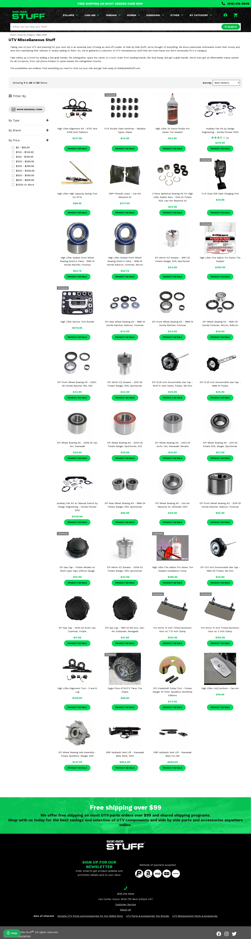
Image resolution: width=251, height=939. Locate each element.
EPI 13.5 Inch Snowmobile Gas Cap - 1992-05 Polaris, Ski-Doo (220, 569)
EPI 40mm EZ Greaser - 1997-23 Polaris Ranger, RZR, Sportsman (172, 259)
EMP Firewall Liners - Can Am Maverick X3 (125, 195)
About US (125, 909)
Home (13, 35)
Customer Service (125, 904)
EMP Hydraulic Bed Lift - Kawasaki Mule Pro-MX (172, 754)
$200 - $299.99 (23, 161)
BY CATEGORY (201, 15)
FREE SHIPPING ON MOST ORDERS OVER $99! (110, 3)
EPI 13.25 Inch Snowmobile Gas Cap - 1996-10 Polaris (220, 384)
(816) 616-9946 (235, 3)
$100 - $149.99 (23, 152)
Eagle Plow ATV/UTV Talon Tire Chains (125, 690)
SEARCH (231, 27)
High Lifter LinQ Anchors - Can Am (220, 688)
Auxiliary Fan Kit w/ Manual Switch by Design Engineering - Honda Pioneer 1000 (77, 507)
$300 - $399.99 (23, 166)
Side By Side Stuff (22, 932)
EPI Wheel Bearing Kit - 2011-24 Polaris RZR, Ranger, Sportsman (220, 444)
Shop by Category (26, 35)
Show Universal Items (27, 109)
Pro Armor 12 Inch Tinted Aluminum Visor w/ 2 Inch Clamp (220, 629)
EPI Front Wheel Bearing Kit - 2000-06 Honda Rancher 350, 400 (77, 384)
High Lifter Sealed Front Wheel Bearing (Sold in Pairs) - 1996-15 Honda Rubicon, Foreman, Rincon (125, 261)
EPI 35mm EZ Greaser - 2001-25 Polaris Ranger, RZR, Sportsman (124, 384)
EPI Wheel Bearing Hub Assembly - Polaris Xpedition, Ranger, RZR (77, 754)
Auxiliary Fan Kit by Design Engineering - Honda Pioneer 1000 (220, 130)
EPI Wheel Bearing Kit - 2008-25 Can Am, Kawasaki (77, 444)
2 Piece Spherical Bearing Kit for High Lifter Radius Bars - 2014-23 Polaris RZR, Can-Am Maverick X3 (172, 197)
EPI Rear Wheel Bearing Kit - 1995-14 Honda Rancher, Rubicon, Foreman (125, 323)
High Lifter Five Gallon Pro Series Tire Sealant (220, 259)
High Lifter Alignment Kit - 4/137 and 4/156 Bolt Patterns (77, 130)
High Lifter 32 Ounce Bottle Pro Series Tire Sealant (172, 130)
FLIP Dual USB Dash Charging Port (220, 193)
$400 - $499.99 (23, 170)
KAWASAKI (155, 15)
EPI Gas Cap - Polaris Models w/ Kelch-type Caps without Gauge (77, 569)
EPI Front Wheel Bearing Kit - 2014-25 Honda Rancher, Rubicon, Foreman (220, 505)
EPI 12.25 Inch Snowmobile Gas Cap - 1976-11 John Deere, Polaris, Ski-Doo (172, 384)
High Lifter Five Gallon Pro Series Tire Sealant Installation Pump (172, 569)
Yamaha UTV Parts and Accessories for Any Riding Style (90, 916)
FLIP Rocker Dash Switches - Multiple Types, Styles (125, 130)
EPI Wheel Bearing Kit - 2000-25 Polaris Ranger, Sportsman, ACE (125, 444)
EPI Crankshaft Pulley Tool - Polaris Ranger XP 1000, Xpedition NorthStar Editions (172, 692)
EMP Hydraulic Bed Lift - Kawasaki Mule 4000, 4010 (125, 754)
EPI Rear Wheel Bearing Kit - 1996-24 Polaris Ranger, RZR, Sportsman (125, 505)
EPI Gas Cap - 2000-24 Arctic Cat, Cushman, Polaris (77, 629)
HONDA (133, 15)
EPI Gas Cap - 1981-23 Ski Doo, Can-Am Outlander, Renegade (125, 629)
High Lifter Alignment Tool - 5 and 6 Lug (77, 690)
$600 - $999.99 (23, 180)
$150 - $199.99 (22, 156)
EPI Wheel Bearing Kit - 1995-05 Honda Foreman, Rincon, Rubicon (220, 323)
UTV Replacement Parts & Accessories (195, 916)
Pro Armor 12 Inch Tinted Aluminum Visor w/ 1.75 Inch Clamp (173, 629)
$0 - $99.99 (21, 147)
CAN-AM (92, 15)
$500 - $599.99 (23, 175)
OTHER (176, 15)
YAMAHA (113, 15)
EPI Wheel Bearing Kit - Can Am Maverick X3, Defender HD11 (172, 505)
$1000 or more (23, 184)
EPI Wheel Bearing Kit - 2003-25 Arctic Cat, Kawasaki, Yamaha (172, 444)
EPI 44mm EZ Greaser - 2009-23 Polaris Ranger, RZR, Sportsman (125, 569)
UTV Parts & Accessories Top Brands (147, 916)
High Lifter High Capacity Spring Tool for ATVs (77, 195)
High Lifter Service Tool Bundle (77, 321)
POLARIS (70, 15)
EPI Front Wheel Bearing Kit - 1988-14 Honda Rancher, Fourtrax (172, 323)
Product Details (77, 149)
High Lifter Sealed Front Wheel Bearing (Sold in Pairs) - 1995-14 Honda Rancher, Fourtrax (77, 261)
